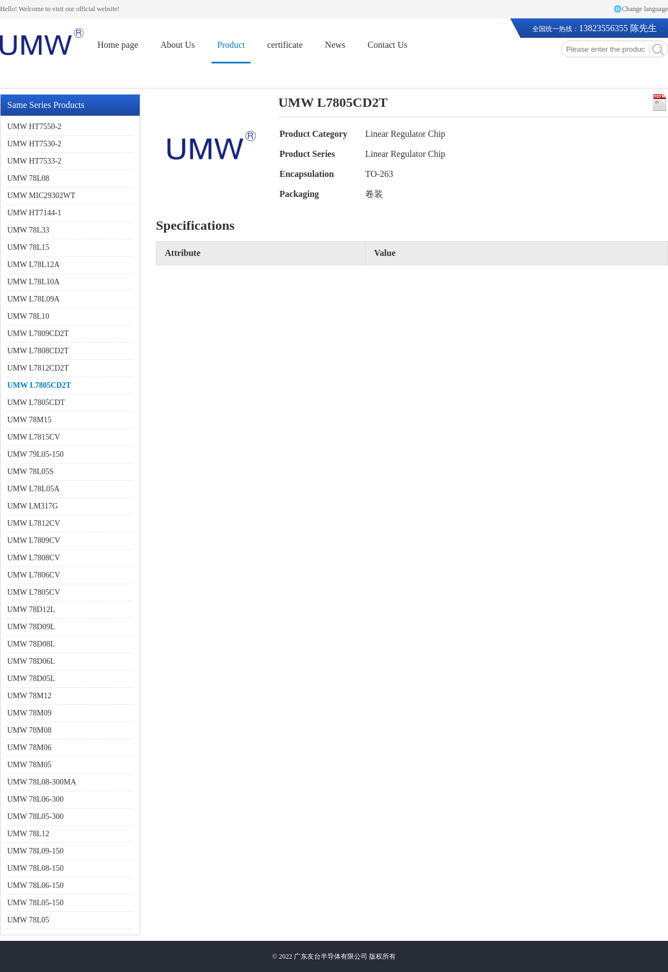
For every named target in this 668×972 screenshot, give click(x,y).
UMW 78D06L (31, 661)
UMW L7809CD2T (38, 333)
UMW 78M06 (29, 747)
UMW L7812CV (33, 523)
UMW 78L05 (28, 920)
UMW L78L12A (33, 264)
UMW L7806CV (33, 575)
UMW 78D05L (31, 678)
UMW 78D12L (31, 609)
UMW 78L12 (28, 834)
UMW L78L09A (33, 299)
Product (231, 45)
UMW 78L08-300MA (41, 782)
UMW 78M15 (29, 420)
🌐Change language (640, 9)
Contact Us (387, 45)
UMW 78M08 (29, 730)
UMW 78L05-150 (35, 903)
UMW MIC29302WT (41, 195)
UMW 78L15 (28, 247)
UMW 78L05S (30, 471)
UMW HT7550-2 (34, 126)
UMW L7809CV (33, 540)
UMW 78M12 (29, 696)
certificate (285, 45)
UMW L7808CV (33, 558)
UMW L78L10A (33, 282)
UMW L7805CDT (36, 402)
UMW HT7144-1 (34, 213)
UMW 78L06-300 (35, 799)
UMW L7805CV (33, 592)
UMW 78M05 (29, 765)
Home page (117, 45)
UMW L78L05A (33, 489)
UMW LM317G (32, 506)
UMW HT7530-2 (34, 144)
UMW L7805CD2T (39, 385)
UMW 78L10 (28, 316)
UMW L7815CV (33, 437)
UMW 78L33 (28, 230)
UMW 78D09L (31, 627)
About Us (177, 45)
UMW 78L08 (28, 178)
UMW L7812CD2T (38, 368)
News (335, 45)
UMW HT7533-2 (34, 161)
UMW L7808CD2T (38, 351)
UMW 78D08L (31, 644)
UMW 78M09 (29, 713)
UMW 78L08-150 (35, 868)
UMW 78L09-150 (35, 851)
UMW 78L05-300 (35, 816)
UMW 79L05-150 (35, 454)
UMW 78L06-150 (35, 885)
